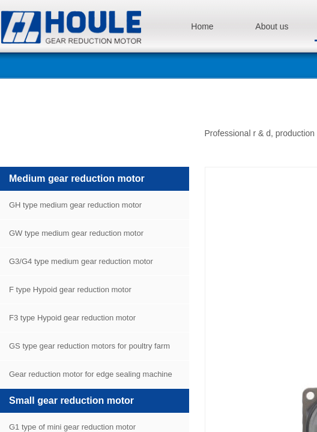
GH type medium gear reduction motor (75, 204)
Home (202, 26)
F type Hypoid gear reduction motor (70, 289)
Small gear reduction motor (71, 400)
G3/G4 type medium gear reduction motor (81, 261)
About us (271, 26)
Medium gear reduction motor (77, 178)
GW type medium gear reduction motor (76, 233)
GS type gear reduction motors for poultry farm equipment (85, 350)
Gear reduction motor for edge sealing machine (90, 374)
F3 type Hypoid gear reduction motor (72, 317)
